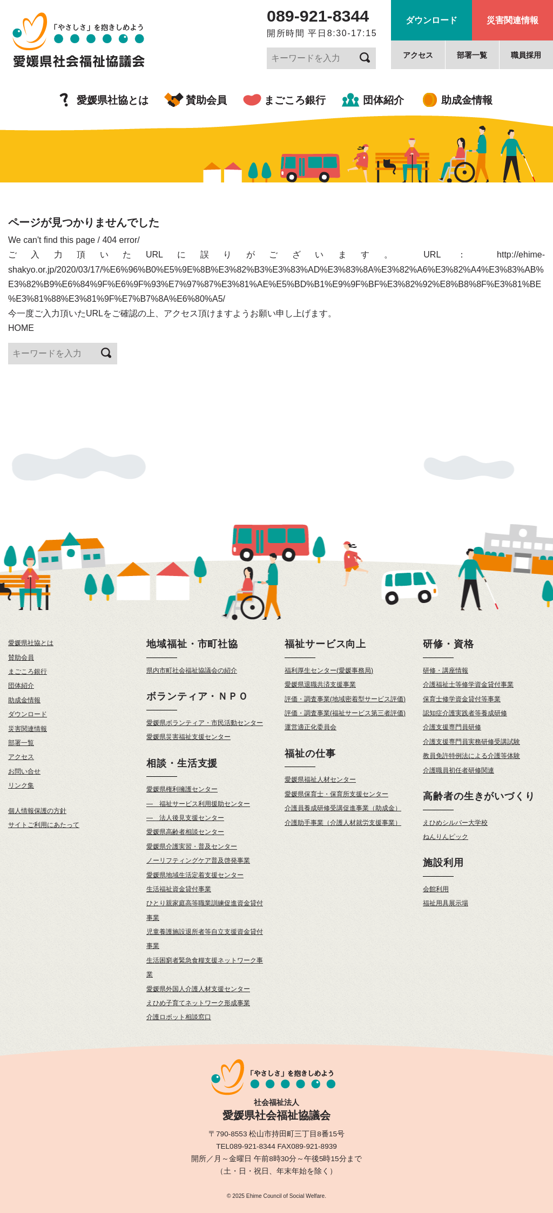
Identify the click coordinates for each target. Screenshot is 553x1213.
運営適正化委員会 (310, 727)
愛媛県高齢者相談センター (185, 832)
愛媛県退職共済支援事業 (320, 684)
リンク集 (21, 785)
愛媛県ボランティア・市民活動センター (204, 723)
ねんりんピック (445, 837)
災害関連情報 (512, 20)
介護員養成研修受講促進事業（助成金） (343, 808)
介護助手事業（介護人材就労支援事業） (343, 822)
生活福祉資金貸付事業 (178, 889)
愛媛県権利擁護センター (182, 789)
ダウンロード (431, 20)
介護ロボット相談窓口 (178, 1017)
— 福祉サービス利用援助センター (198, 804)
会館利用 (436, 889)
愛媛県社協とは (113, 100)
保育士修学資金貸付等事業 (462, 699)
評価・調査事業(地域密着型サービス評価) (345, 699)
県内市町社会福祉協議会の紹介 (191, 670)
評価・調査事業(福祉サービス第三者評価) (345, 713)
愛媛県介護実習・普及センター (191, 846)
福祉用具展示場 (445, 903)
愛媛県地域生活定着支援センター (195, 875)
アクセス (418, 55)
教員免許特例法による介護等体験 (471, 756)
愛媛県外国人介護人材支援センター (198, 989)
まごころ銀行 (295, 100)
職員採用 (526, 55)
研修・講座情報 (445, 670)
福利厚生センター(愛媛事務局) (329, 670)
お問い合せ (24, 771)
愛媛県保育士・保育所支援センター (336, 794)
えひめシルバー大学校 (455, 822)
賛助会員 (206, 100)
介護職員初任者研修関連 (458, 770)
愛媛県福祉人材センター (320, 779)
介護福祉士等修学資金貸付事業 (468, 684)
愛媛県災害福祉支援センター (188, 737)
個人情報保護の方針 (37, 811)
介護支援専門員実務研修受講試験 (471, 742)
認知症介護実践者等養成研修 (465, 713)
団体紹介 (383, 100)
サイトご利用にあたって (43, 825)
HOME (21, 328)
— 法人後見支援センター (185, 818)
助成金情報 (467, 100)
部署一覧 (472, 55)
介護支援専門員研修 (452, 727)
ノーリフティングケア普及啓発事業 (198, 860)
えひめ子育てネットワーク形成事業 (198, 1003)
